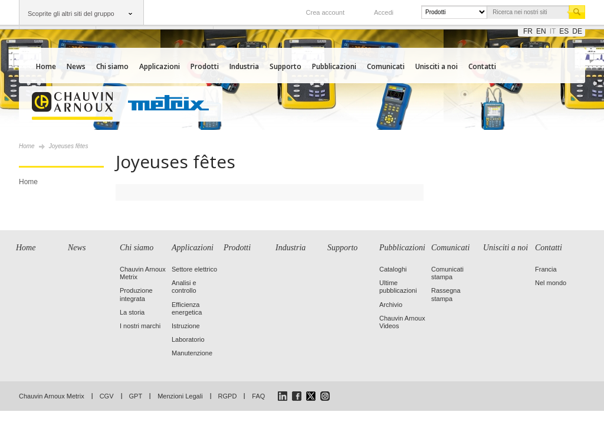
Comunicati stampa (447, 273)
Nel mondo (550, 282)
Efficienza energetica (187, 308)
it (553, 31)
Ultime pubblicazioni (398, 286)
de (577, 31)
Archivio (390, 304)
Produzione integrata (136, 294)
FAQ (258, 396)
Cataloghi (392, 269)
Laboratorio (188, 339)
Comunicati (386, 66)
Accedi (383, 12)
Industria (244, 66)
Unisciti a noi (436, 66)
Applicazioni (159, 66)
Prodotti (205, 66)
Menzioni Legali (179, 396)
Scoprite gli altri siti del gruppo (71, 13)
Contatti (482, 66)
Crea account (325, 12)
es (564, 31)
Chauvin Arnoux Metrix (51, 396)
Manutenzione (192, 353)
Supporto (285, 66)
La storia (132, 312)
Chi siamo (112, 66)
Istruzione (186, 325)
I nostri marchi (140, 325)
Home (46, 66)
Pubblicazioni (334, 66)
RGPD (227, 396)
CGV (107, 396)
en (541, 31)
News (76, 66)
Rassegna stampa (446, 294)
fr (528, 31)
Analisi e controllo (184, 286)
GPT (136, 396)
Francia (546, 269)
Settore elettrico (194, 269)
